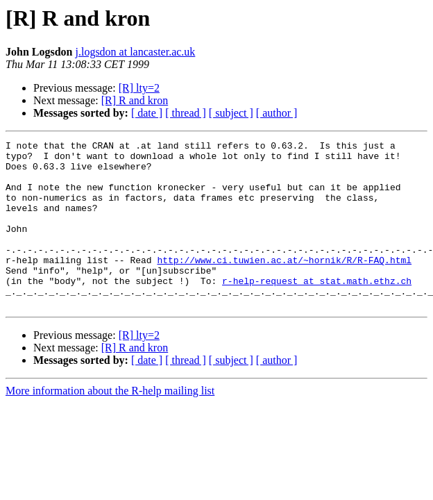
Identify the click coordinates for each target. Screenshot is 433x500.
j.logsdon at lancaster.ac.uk (136, 52)
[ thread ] (185, 113)
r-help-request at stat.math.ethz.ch (316, 309)
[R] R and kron (134, 100)
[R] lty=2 (139, 88)
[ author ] (277, 113)
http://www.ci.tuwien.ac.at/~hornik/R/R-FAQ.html (284, 284)
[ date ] (146, 113)
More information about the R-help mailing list (110, 424)
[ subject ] (231, 113)
